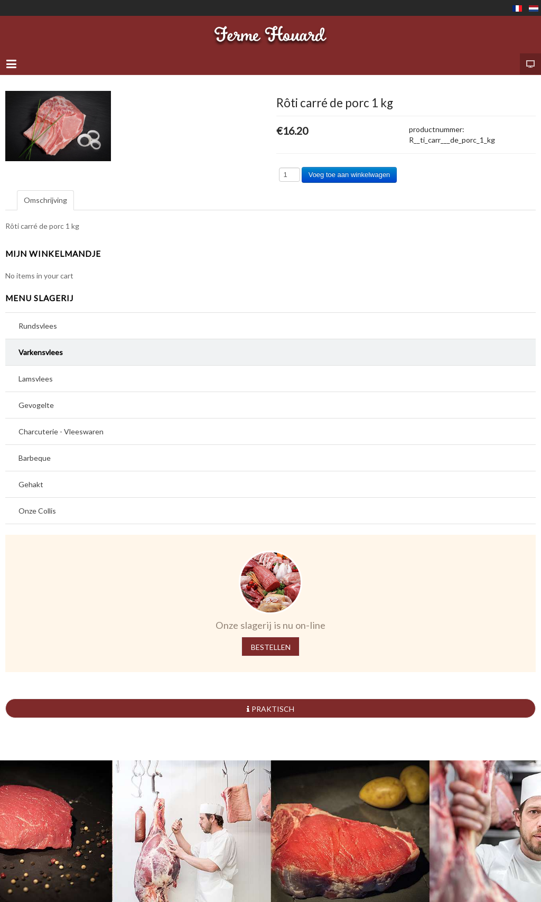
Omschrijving (45, 200)
